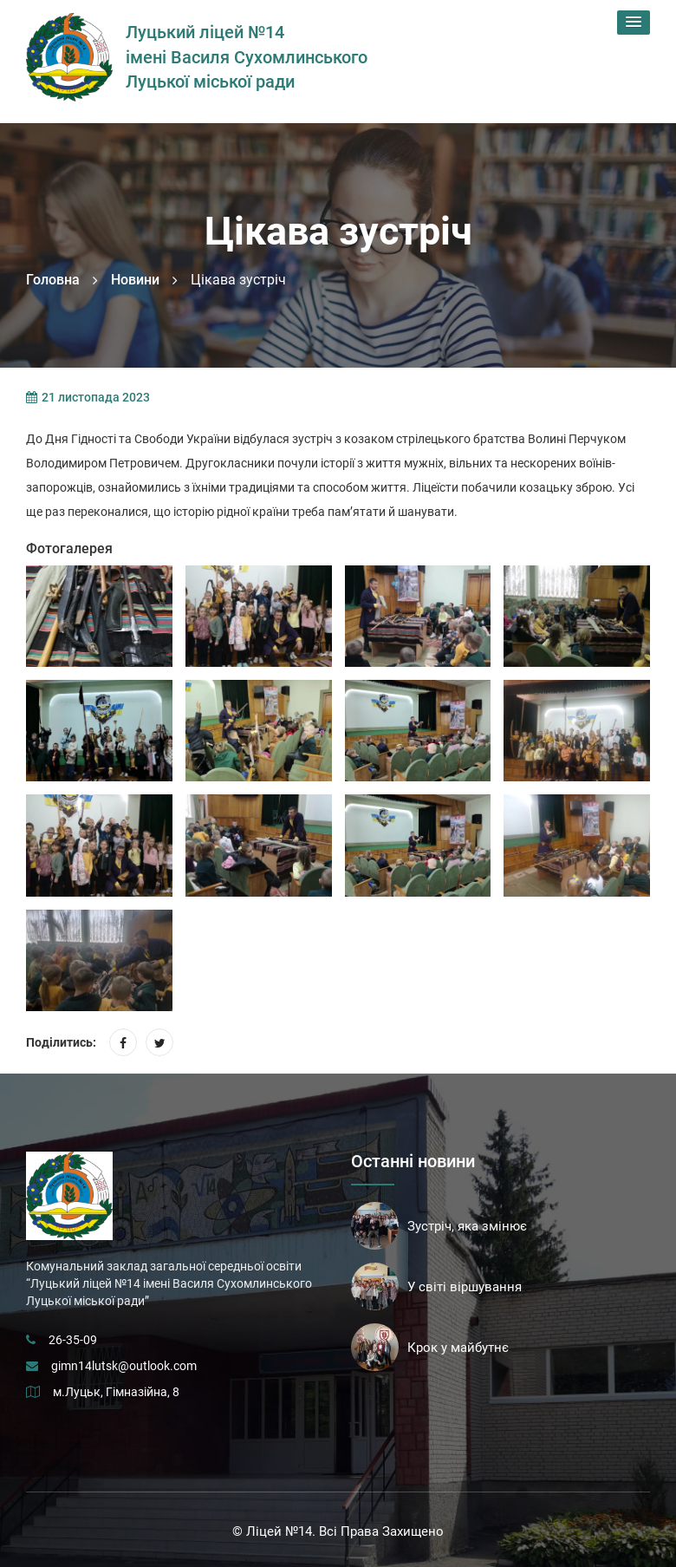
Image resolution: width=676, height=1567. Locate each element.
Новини (135, 279)
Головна (53, 279)
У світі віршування (464, 1287)
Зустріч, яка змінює (467, 1226)
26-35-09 (73, 1340)
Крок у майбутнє (458, 1347)
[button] (633, 22)
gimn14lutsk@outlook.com (124, 1366)
